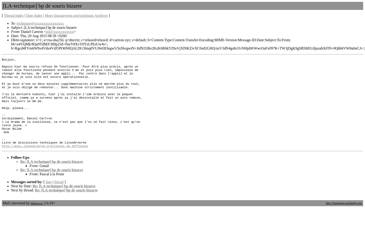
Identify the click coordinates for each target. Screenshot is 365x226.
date (49, 200)
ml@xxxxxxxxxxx (60, 32)
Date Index (34, 16)
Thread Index (14, 16)
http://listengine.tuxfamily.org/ (344, 221)
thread (59, 200)
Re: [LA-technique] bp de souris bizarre (51, 180)
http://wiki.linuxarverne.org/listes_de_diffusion (45, 164)
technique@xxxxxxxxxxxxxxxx (40, 23)
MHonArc (37, 221)
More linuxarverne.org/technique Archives (76, 16)
